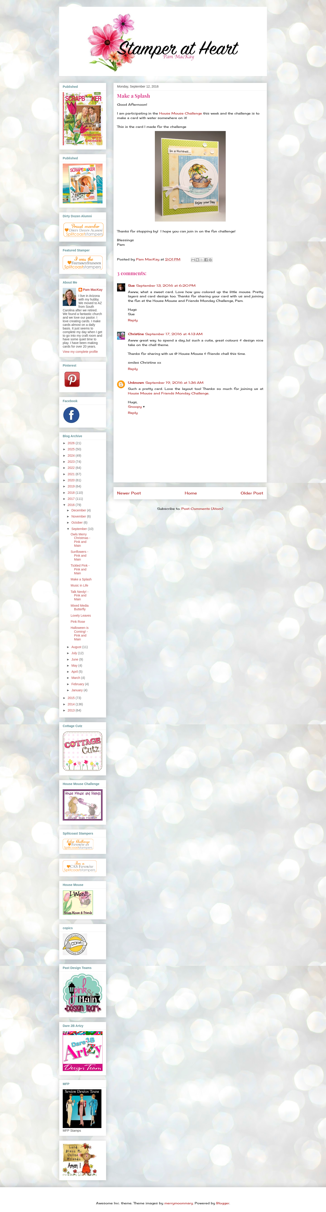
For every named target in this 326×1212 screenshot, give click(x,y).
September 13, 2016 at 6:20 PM (166, 285)
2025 (72, 449)
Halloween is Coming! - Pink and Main (80, 633)
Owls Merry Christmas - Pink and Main (80, 539)
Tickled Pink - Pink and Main (80, 569)
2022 (72, 468)
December (79, 510)
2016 (72, 505)
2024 (72, 455)
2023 (72, 461)
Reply (133, 320)
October (77, 522)
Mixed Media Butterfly (80, 607)
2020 (72, 480)
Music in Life (79, 585)
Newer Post (129, 493)
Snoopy (135, 406)
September (79, 529)
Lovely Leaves (81, 615)
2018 (72, 492)
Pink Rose (78, 621)
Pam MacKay (93, 289)
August (76, 647)
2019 (72, 486)
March (76, 678)
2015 (72, 698)
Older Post (252, 493)
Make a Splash (81, 579)
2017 (72, 499)
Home (191, 493)
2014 (72, 704)
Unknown (136, 382)
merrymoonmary (178, 1203)
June (75, 659)
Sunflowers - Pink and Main (79, 555)
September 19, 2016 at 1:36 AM (174, 382)
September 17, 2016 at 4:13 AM (174, 334)
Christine (136, 334)
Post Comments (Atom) (202, 509)
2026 (72, 443)
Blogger (222, 1203)
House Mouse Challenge (180, 113)
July (74, 653)
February (78, 684)
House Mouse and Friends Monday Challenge (168, 393)
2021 (72, 474)
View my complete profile (80, 351)
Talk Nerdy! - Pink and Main (80, 595)
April (75, 671)
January (77, 690)
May (74, 665)
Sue (131, 285)
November (79, 516)
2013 (72, 710)
